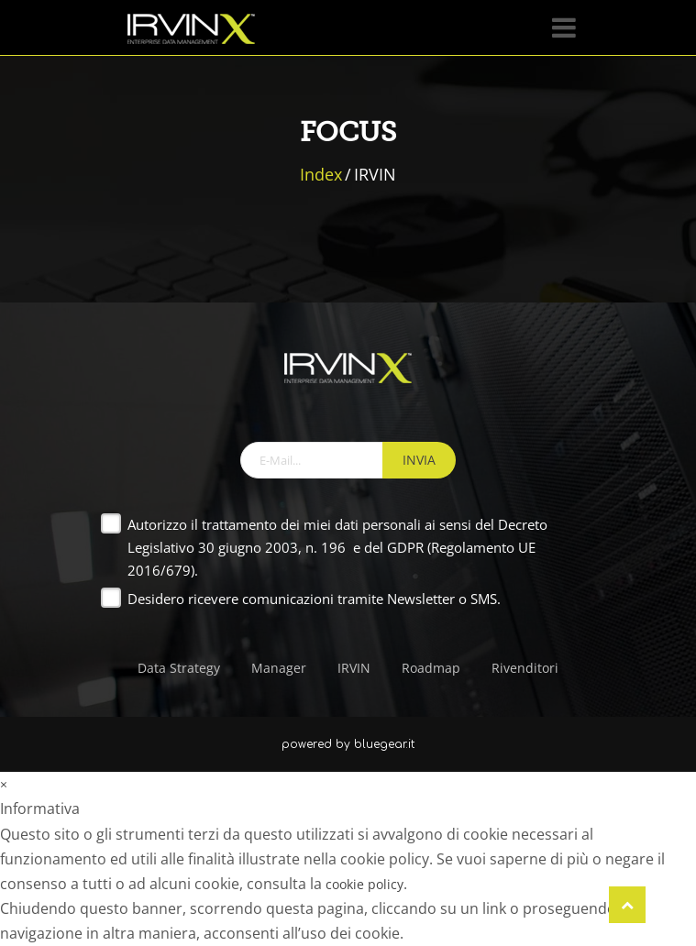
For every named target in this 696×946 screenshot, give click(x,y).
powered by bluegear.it (348, 744)
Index (321, 174)
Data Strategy (179, 667)
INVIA (419, 459)
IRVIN (353, 667)
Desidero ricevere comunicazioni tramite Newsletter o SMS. (314, 598)
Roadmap (431, 667)
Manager (278, 667)
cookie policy (364, 884)
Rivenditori (525, 667)
